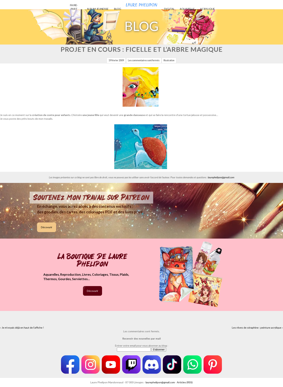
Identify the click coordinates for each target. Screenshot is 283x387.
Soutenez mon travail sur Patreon (91, 197)
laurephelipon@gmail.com (221, 177)
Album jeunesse (98, 8)
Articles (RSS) (185, 382)
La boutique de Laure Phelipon (92, 260)
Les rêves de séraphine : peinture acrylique (256, 327)
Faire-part (74, 7)
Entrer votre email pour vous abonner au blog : (141, 345)
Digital (169, 8)
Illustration (169, 60)
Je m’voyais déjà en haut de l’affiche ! (23, 327)
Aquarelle (187, 8)
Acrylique (207, 8)
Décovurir (46, 227)
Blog (117, 8)
